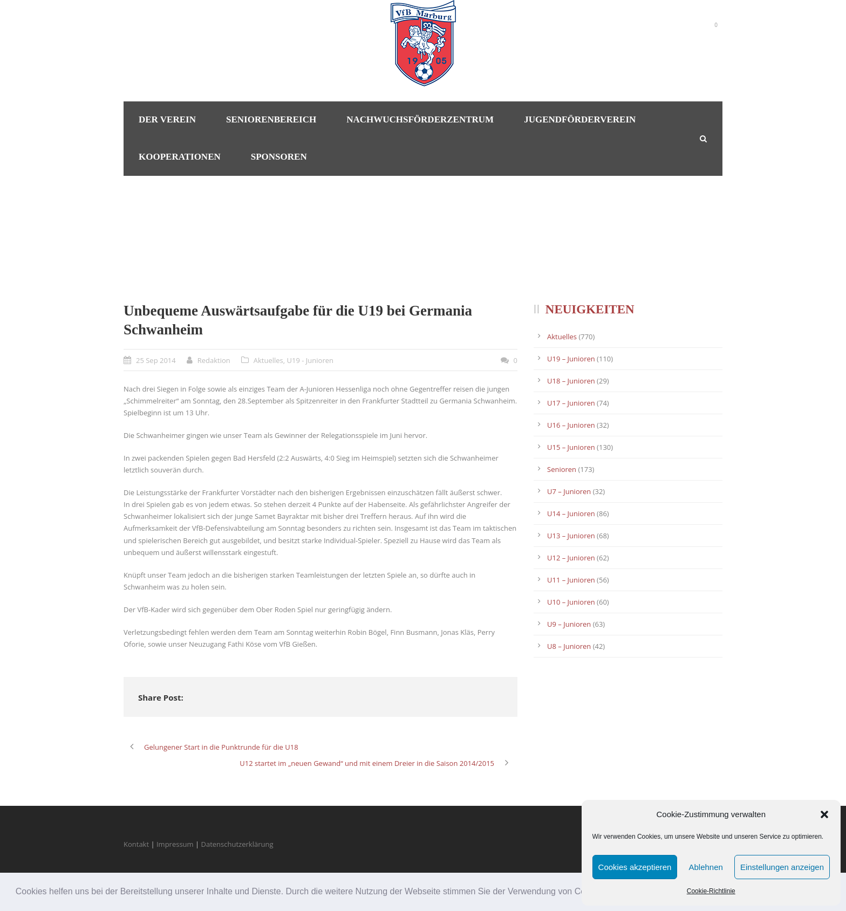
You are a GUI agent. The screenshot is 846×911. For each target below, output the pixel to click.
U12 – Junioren (571, 558)
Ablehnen (705, 867)
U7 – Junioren (569, 491)
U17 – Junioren (571, 403)
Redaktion (213, 360)
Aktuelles (268, 360)
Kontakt (136, 844)
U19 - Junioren (310, 360)
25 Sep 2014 (156, 360)
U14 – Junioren (571, 513)
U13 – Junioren (571, 535)
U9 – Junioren (569, 624)
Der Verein (167, 119)
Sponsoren (279, 157)
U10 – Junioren (571, 602)
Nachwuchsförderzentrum (420, 119)
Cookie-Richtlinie (711, 891)
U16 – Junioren (571, 425)
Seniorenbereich (271, 119)
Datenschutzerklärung (237, 844)
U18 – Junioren (571, 381)
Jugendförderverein (580, 119)
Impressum (175, 844)
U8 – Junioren (569, 646)
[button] (824, 814)
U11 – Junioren (571, 580)
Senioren (561, 469)
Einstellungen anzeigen (782, 867)
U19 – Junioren (571, 359)
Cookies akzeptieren (635, 867)
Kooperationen (180, 157)
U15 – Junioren (571, 447)
